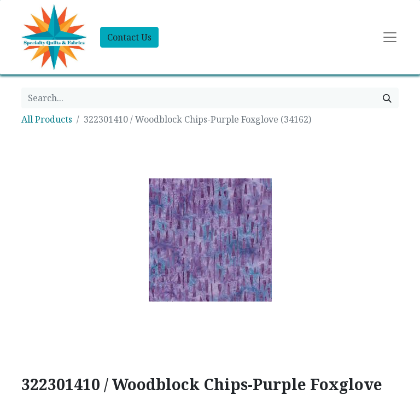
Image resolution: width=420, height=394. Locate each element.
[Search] (387, 98)
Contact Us (129, 37)
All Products (46, 119)
